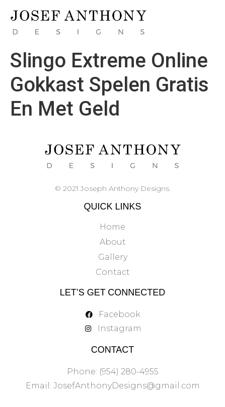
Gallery (112, 257)
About (113, 242)
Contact (113, 272)
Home (112, 227)
